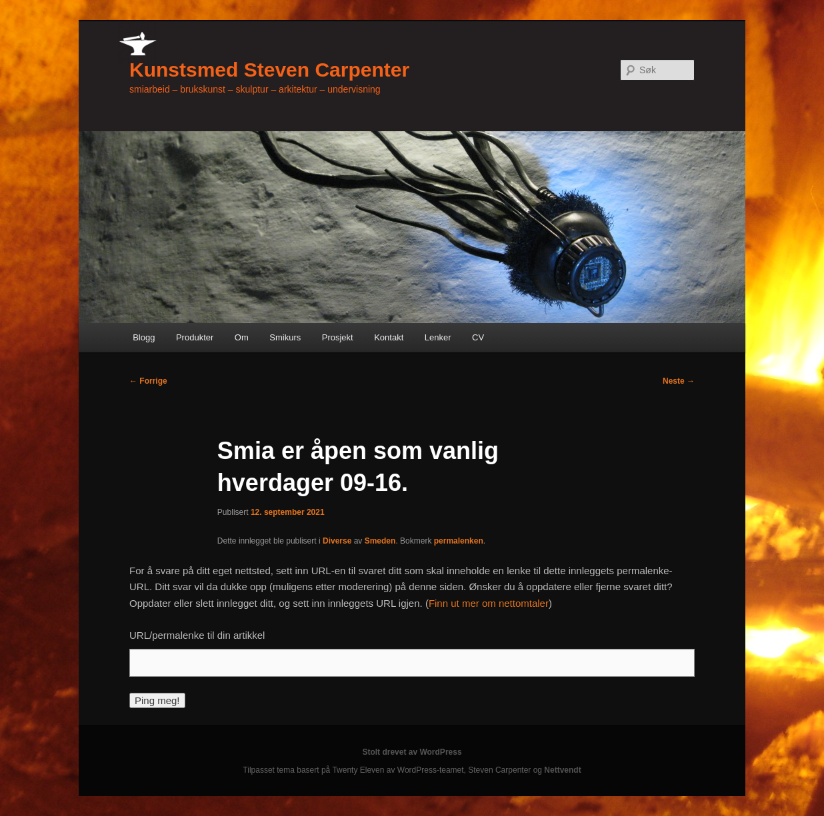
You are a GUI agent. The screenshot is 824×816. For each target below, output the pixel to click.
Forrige (148, 381)
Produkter (194, 337)
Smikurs (285, 337)
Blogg (144, 337)
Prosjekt (337, 337)
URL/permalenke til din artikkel (197, 635)
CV (478, 337)
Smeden (380, 541)
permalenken (458, 541)
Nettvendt (562, 770)
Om (242, 337)
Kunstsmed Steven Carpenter (269, 70)
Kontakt (388, 337)
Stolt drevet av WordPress (411, 752)
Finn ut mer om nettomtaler (489, 603)
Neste (679, 381)
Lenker (438, 337)
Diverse (337, 541)
